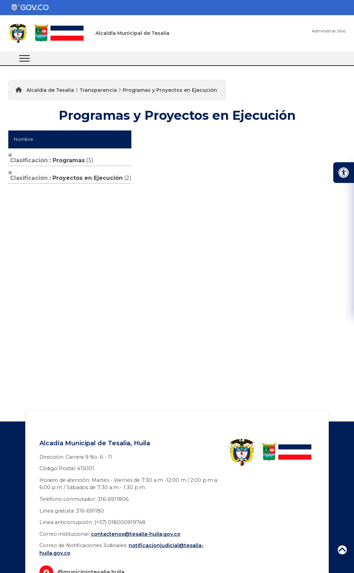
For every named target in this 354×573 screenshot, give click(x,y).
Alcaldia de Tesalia (50, 90)
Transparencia (98, 90)
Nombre (23, 139)
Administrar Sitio (329, 30)
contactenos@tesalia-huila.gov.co (135, 534)
